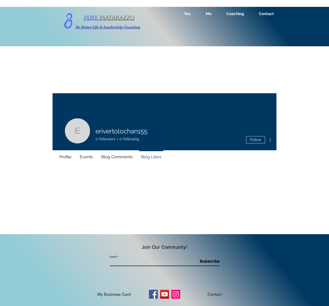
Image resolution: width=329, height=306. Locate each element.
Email (113, 256)
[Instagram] (175, 294)
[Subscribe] (208, 261)
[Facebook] (153, 294)
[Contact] (214, 294)
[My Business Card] (114, 294)
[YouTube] (164, 294)
